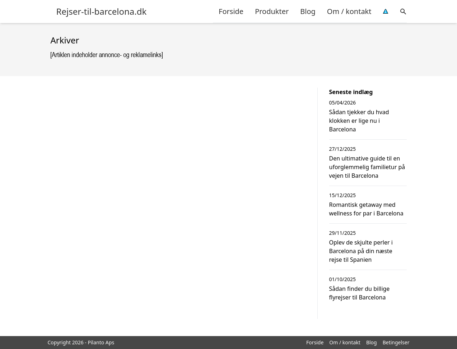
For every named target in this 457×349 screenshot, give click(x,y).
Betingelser (396, 342)
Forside (231, 11)
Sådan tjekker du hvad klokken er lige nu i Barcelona (359, 120)
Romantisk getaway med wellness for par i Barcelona (366, 209)
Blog (308, 11)
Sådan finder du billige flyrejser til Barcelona (359, 293)
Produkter (272, 11)
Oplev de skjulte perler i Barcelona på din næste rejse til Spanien (361, 251)
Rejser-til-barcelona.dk (101, 11)
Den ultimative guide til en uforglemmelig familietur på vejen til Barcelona (367, 167)
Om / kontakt (349, 11)
